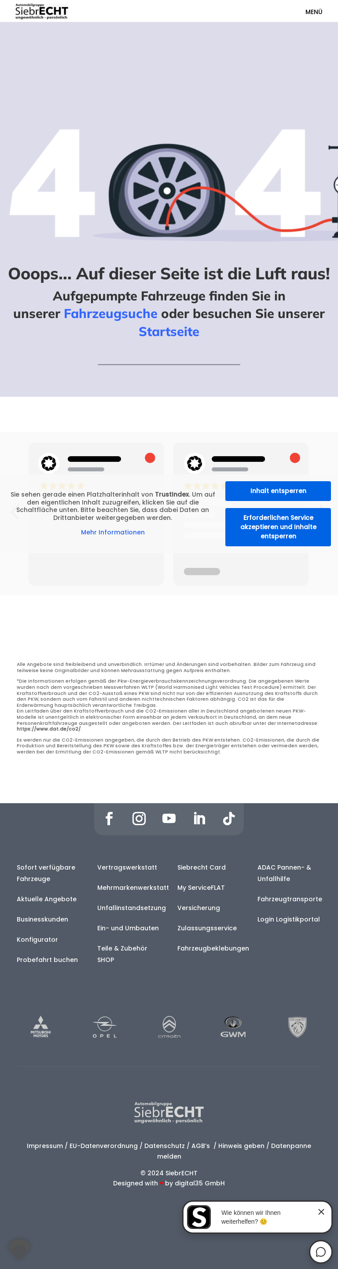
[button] (19, 1249)
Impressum (45, 1145)
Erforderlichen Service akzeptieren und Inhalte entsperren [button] (278, 527)
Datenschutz (164, 1145)
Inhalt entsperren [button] (278, 490)
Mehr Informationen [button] (113, 533)
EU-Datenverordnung (104, 1145)
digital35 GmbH (200, 1183)
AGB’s (201, 1145)
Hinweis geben (241, 1145)
